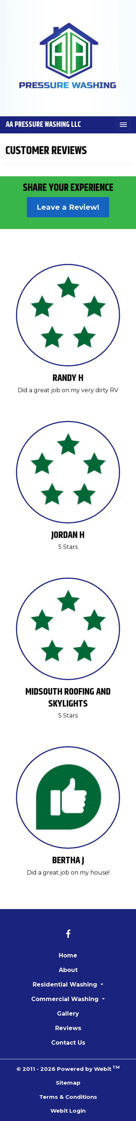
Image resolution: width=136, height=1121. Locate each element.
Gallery (68, 1013)
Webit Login (68, 1110)
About (68, 970)
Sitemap (68, 1082)
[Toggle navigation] (123, 125)
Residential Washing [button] (66, 984)
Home (68, 955)
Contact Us (68, 1042)
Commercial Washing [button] (65, 999)
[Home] (68, 55)
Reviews (68, 1028)
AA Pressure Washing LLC (43, 124)
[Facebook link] (68, 935)
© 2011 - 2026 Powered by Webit (68, 1068)
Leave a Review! (68, 207)
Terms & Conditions (68, 1096)
